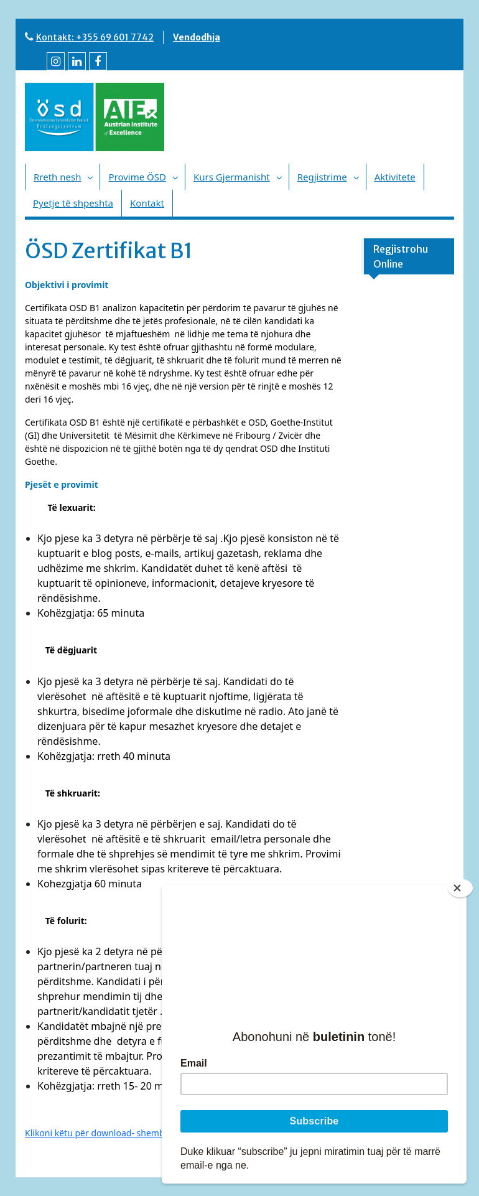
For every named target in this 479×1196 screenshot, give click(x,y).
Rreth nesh (57, 177)
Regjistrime (322, 177)
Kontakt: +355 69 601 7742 (95, 37)
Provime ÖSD (137, 177)
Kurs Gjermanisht (231, 177)
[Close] (460, 888)
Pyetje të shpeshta (73, 203)
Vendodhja (196, 37)
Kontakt (147, 203)
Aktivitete (395, 177)
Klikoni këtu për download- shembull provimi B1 (122, 1133)
